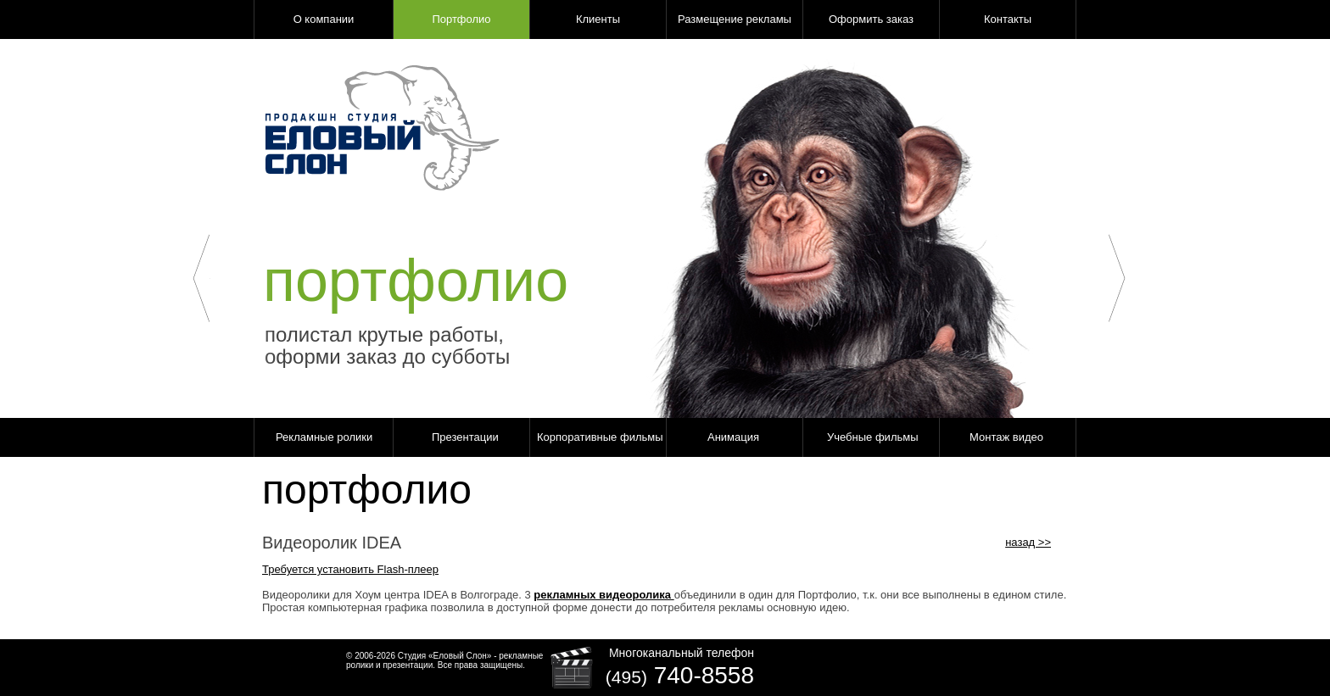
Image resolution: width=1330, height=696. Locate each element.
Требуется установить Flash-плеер (350, 569)
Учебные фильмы (873, 437)
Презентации (465, 437)
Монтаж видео (1006, 437)
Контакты (1007, 19)
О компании (324, 19)
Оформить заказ (871, 19)
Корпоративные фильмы (600, 437)
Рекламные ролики (324, 437)
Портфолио (461, 19)
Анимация (733, 437)
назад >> (1028, 542)
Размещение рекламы (734, 19)
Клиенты (598, 19)
